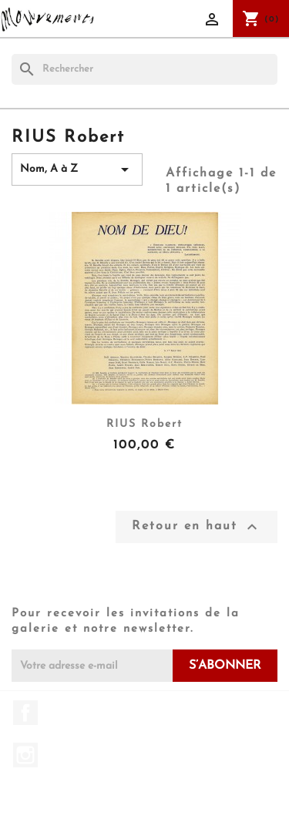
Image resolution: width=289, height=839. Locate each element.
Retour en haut (196, 527)
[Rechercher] (144, 69)
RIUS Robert (144, 424)
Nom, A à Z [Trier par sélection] (77, 169)
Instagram (25, 755)
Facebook (25, 712)
